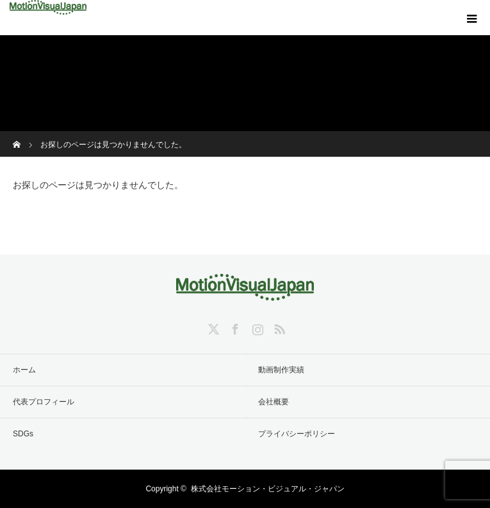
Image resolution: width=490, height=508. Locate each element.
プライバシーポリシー (296, 433)
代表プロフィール (43, 401)
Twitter (212, 327)
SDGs (23, 433)
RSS (278, 327)
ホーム (24, 369)
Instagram (256, 327)
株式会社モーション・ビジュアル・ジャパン (268, 488)
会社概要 (273, 401)
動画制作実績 (281, 369)
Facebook (233, 327)
